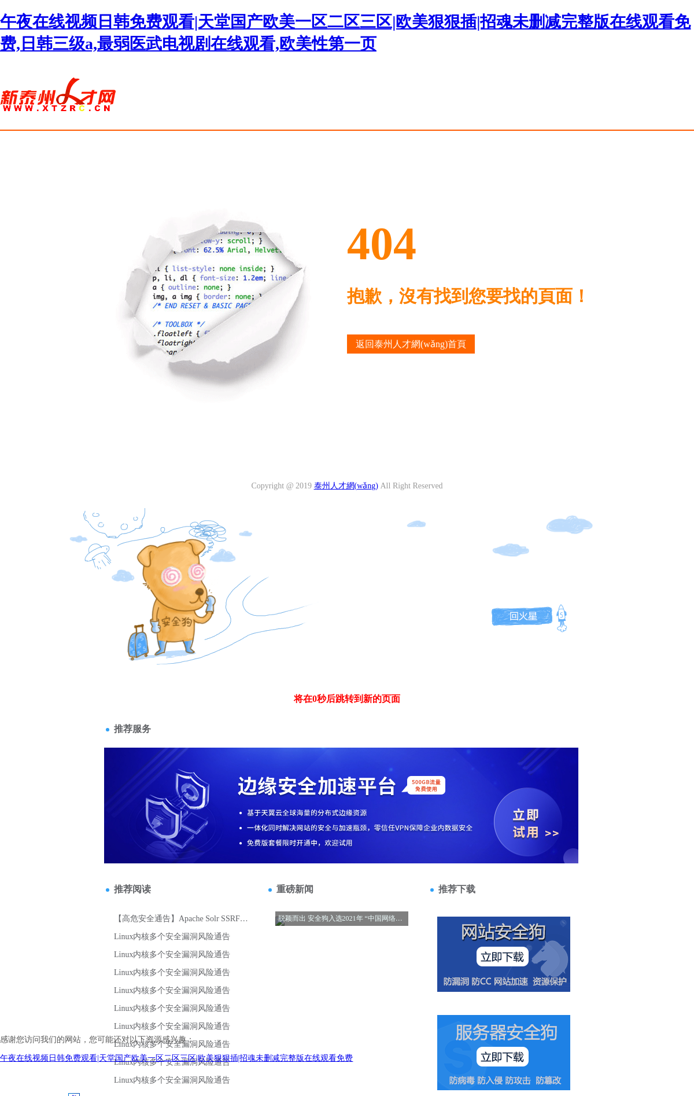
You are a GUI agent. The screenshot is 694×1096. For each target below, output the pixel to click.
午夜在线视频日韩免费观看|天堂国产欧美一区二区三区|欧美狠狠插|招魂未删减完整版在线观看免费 (176, 1058)
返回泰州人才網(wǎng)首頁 (411, 344)
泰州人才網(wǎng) (346, 485)
